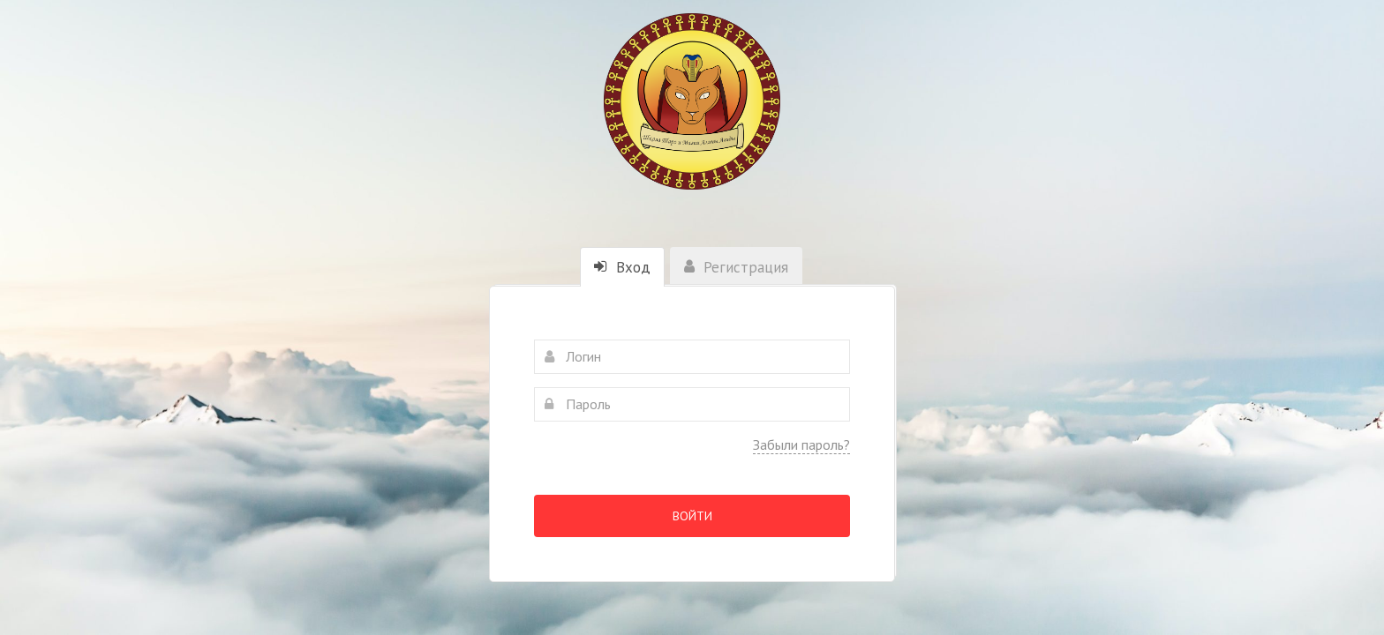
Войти (692, 516)
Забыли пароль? (801, 444)
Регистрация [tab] (736, 267)
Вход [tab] (622, 267)
